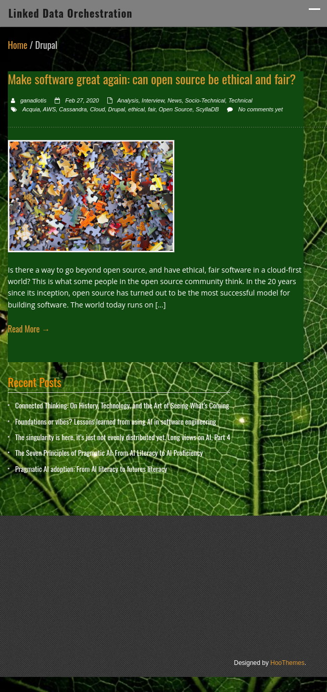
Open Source (176, 109)
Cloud (97, 109)
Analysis (128, 100)
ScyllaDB (207, 109)
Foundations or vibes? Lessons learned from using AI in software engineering (115, 421)
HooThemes (287, 663)
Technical (241, 100)
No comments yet (260, 109)
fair (152, 109)
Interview (153, 100)
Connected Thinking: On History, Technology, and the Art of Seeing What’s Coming (122, 405)
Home (18, 45)
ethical (136, 109)
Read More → (29, 329)
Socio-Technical (205, 100)
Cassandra (72, 109)
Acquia (31, 109)
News (175, 100)
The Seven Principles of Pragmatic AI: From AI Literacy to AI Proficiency (109, 452)
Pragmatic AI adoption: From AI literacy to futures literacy (91, 468)
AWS (49, 109)
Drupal (116, 109)
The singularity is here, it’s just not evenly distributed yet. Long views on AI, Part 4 (122, 436)
